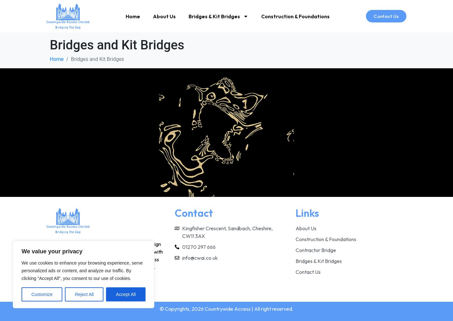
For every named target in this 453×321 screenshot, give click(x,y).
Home (133, 16)
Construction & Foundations (295, 16)
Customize (42, 294)
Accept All (126, 294)
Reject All (84, 294)
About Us (164, 16)
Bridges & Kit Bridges (218, 16)
